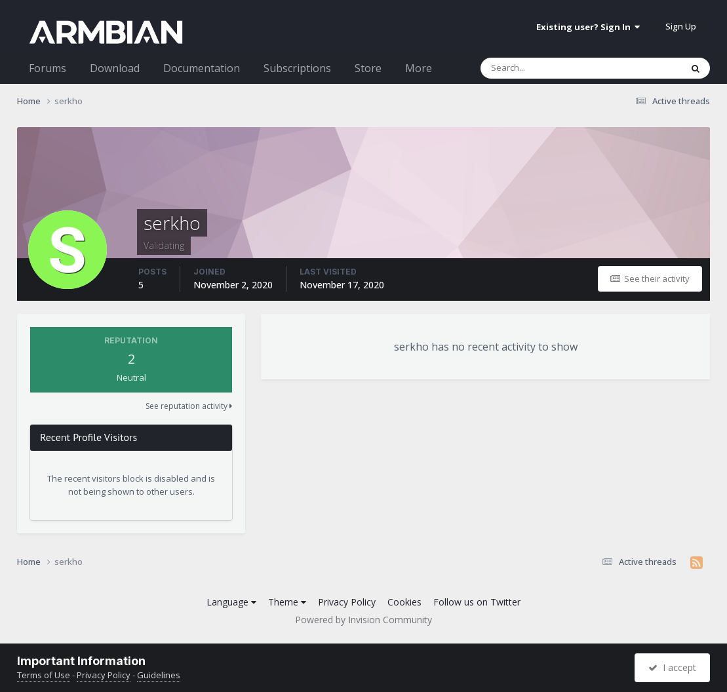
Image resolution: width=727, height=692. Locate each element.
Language (231, 602)
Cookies (404, 602)
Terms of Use (43, 675)
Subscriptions (297, 68)
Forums (47, 68)
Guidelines (158, 675)
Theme (287, 602)
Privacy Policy (347, 602)
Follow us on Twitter (477, 602)
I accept (672, 667)
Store (368, 68)
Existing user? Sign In (588, 27)
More (418, 68)
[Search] (547, 68)
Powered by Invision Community (363, 619)
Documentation (201, 68)
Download (115, 68)
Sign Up (680, 26)
